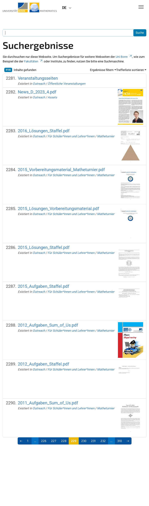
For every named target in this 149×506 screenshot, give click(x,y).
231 (93, 441)
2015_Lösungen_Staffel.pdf (43, 247)
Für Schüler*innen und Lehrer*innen (71, 136)
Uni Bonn (124, 56)
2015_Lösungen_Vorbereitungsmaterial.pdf (58, 208)
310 (119, 441)
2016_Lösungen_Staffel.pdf (43, 130)
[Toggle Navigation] (141, 7)
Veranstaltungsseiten (38, 78)
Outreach (39, 83)
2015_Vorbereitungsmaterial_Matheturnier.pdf (61, 169)
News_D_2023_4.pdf (37, 92)
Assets (52, 97)
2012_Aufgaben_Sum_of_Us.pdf (48, 325)
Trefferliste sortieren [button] (130, 70)
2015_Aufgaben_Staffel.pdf (43, 286)
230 (83, 441)
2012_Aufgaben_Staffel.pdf (43, 364)
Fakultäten (33, 61)
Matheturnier (105, 136)
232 (103, 441)
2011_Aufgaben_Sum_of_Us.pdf (48, 402)
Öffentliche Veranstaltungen (66, 83)
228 (63, 441)
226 (43, 441)
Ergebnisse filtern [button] (101, 70)
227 (53, 441)
